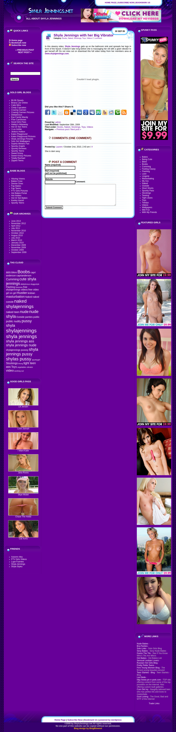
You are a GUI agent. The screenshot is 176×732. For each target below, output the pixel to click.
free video (33, 289)
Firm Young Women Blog (148, 668)
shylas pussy (18, 358)
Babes (145, 157)
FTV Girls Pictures (19, 191)
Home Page (110, 3)
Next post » (24, 52)
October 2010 (17, 233)
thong (20, 363)
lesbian (31, 293)
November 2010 (18, 230)
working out (19, 371)
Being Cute (147, 159)
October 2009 (17, 250)
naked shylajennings (20, 304)
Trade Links (154, 703)
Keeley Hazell (17, 200)
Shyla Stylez (17, 566)
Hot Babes (141, 658)
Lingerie (145, 176)
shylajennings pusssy (17, 350)
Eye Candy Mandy (19, 117)
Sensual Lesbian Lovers (148, 660)
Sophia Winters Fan (20, 143)
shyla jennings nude (21, 345)
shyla (10, 325)
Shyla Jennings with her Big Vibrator (84, 35)
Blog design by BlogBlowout (88, 728)
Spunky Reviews (18, 148)
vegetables (21, 367)
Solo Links (141, 648)
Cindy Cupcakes (18, 107)
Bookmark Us (143, 3)
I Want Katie (23, 450)
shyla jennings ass (20, 341)
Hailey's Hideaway (19, 124)
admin (58, 122)
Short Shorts (147, 188)
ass (8, 272)
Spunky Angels (18, 146)
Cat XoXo (23, 538)
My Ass (145, 181)
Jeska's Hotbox (18, 131)
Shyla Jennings (18, 564)
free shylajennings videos (17, 288)
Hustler (22, 293)
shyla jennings (21, 336)
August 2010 (17, 235)
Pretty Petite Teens (145, 665)
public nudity (13, 321)
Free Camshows (18, 119)
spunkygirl (36, 360)
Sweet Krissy (17, 153)
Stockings (12, 363)
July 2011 (15, 228)
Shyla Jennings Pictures (22, 139)
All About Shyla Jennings (44, 18)
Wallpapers (147, 207)
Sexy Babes (142, 651)
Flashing (10, 287)
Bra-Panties (142, 646)
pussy (27, 321)
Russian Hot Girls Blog (147, 663)
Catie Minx (16, 105)
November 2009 (18, 247)
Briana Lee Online (19, 103)
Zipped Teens (17, 160)
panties (29, 317)
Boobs (24, 271)
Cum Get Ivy (142, 689)
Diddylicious (16, 115)
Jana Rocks (23, 472)
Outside (20, 317)
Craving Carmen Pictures (22, 112)
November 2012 (18, 223)
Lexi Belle (141, 677)
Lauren (59, 147)
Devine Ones (17, 183)
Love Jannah (23, 428)
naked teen (12, 312)
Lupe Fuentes (17, 561)
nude (24, 312)
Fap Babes (16, 186)
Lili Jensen (23, 406)
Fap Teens (16, 188)
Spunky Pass (148, 190)
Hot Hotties (16, 195)
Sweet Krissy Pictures (21, 156)
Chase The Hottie (23, 516)
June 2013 (16, 221)
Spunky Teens (17, 151)
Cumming (12, 279)
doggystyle (35, 284)
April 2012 (15, 226)
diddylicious (25, 284)
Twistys (145, 202)
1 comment (97, 38)
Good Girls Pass (18, 122)
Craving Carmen (18, 110)
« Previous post (24, 50)
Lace (144, 174)
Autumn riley (17, 557)
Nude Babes (142, 643)
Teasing (145, 195)
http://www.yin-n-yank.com (149, 680)
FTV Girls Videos (19, 559)
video (10, 370)
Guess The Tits (144, 653)
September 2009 (18, 252)
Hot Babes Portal (19, 193)
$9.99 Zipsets (17, 100)
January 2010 (17, 242)
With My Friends (149, 212)
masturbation (15, 296)
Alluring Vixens (18, 179)
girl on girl (11, 293)
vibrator (30, 367)
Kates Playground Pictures (23, 136)
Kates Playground (19, 134)
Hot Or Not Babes (19, 198)
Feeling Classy (149, 169)
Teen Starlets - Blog (146, 672)
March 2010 (16, 240)
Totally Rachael (18, 158)
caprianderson (23, 275)
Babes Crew (16, 181)
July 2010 (15, 238)
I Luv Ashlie (16, 129)
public (36, 317)
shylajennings (21, 330)
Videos (89, 38)
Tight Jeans (147, 198)
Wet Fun (146, 210)
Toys (14, 366)
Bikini (14, 272)
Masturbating (148, 178)
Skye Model (23, 494)
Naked (28, 297)
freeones (19, 287)
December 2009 (18, 245)
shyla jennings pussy (22, 351)
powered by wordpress (110, 720)
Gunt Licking (142, 696)
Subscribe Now (126, 3)
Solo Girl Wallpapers (20, 141)
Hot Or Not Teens (19, 127)
